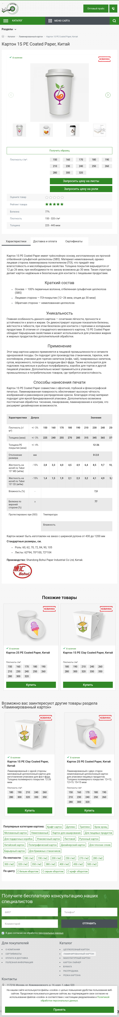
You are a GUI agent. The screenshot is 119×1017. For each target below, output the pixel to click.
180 (94, 159)
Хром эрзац (100, 827)
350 (100, 671)
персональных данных (50, 933)
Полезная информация (19, 962)
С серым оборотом (53, 871)
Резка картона (72, 975)
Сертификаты (13, 954)
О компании (13, 949)
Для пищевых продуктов (98, 833)
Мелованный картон (15, 833)
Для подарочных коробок (18, 839)
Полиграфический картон (42, 845)
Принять (59, 1009)
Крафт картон (54, 827)
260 (107, 166)
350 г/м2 (37, 864)
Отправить (89, 923)
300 (68, 172)
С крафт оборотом (78, 871)
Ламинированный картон (31, 36)
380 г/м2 (50, 864)
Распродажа (70, 971)
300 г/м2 (9, 864)
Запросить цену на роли (81, 189)
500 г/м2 (92, 864)
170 (81, 159)
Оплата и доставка (17, 958)
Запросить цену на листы (81, 181)
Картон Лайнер (72, 962)
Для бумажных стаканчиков (44, 851)
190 (107, 159)
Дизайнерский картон (73, 845)
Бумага (67, 966)
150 (55, 159)
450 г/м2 (78, 864)
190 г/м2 (42, 858)
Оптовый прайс (95, 8)
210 (55, 166)
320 (81, 172)
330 (92, 671)
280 (55, 172)
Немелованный (39, 833)
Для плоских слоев (99, 845)
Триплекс (85, 827)
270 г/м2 (84, 858)
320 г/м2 (23, 864)
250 (94, 166)
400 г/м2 (64, 864)
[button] (107, 95)
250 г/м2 (70, 858)
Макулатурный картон (76, 958)
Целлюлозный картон (76, 949)
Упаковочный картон (48, 839)
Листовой (69, 839)
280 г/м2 (98, 858)
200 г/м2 (56, 858)
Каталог (11, 36)
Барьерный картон (14, 851)
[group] (59, 92)
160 (68, 159)
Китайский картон (14, 845)
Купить (31, 685)
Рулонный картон (89, 839)
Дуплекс (70, 827)
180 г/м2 (29, 858)
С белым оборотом (27, 871)
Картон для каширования (67, 833)
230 (68, 166)
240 (81, 166)
